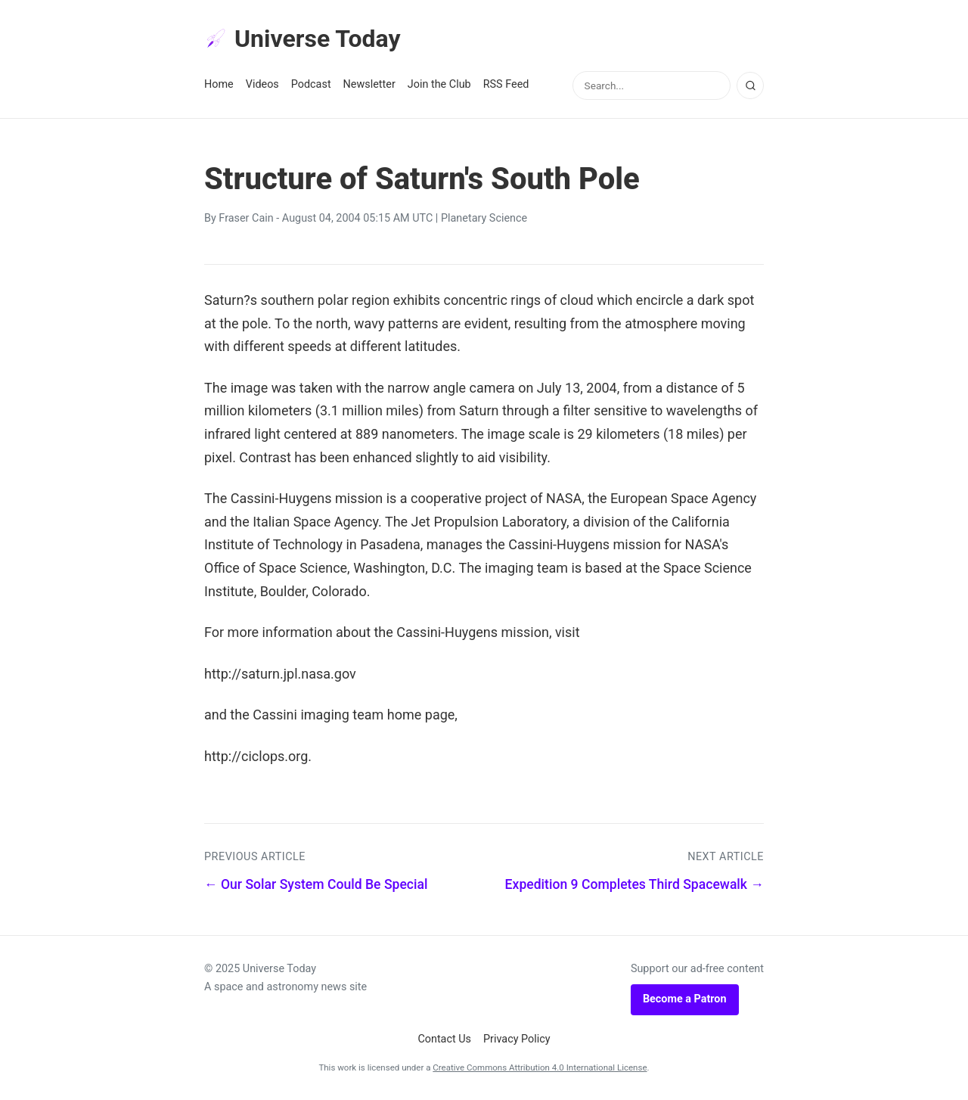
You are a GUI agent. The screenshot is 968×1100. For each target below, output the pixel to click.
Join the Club (439, 84)
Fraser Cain (246, 218)
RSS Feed (506, 84)
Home (219, 84)
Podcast (311, 84)
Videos (262, 84)
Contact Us (444, 1039)
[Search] (750, 85)
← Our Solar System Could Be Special (316, 884)
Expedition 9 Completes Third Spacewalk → (634, 884)
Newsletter (369, 84)
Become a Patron (685, 999)
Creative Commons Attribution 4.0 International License (540, 1067)
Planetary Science (484, 218)
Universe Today (302, 38)
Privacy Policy (517, 1039)
